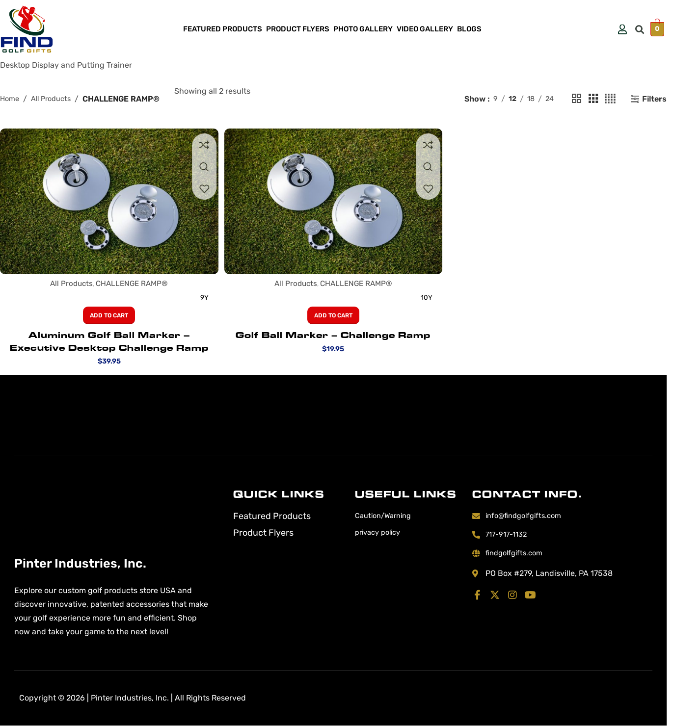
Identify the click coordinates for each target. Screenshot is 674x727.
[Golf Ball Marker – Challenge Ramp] (333, 200)
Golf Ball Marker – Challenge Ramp (333, 333)
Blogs (469, 29)
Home (10, 99)
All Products (55, 99)
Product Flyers (297, 29)
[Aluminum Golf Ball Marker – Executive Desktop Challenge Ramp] (108, 200)
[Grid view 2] (573, 99)
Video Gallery (425, 29)
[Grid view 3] (591, 99)
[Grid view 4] (610, 99)
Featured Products (222, 29)
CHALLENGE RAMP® (131, 281)
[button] (640, 29)
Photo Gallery (363, 29)
